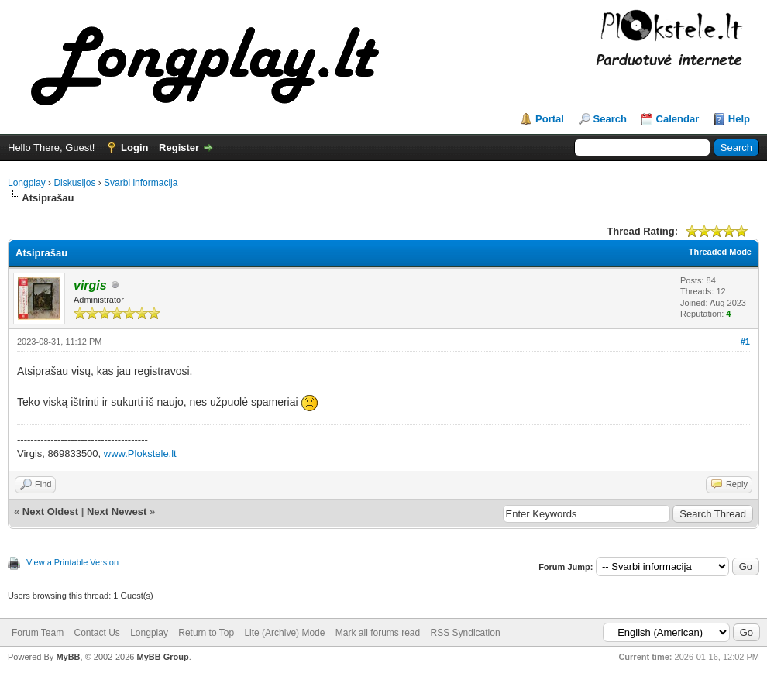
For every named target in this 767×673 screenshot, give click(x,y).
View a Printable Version (72, 562)
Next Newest (116, 511)
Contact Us (96, 632)
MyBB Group (162, 656)
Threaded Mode (720, 251)
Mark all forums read (377, 632)
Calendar (678, 119)
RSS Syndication (465, 632)
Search (610, 119)
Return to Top (206, 632)
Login (134, 147)
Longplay (27, 182)
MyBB (68, 656)
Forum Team (38, 632)
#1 (745, 341)
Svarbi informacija (140, 182)
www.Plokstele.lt (140, 453)
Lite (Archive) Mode (284, 632)
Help (739, 119)
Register (179, 147)
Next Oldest (50, 511)
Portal (549, 119)
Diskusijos (74, 182)
